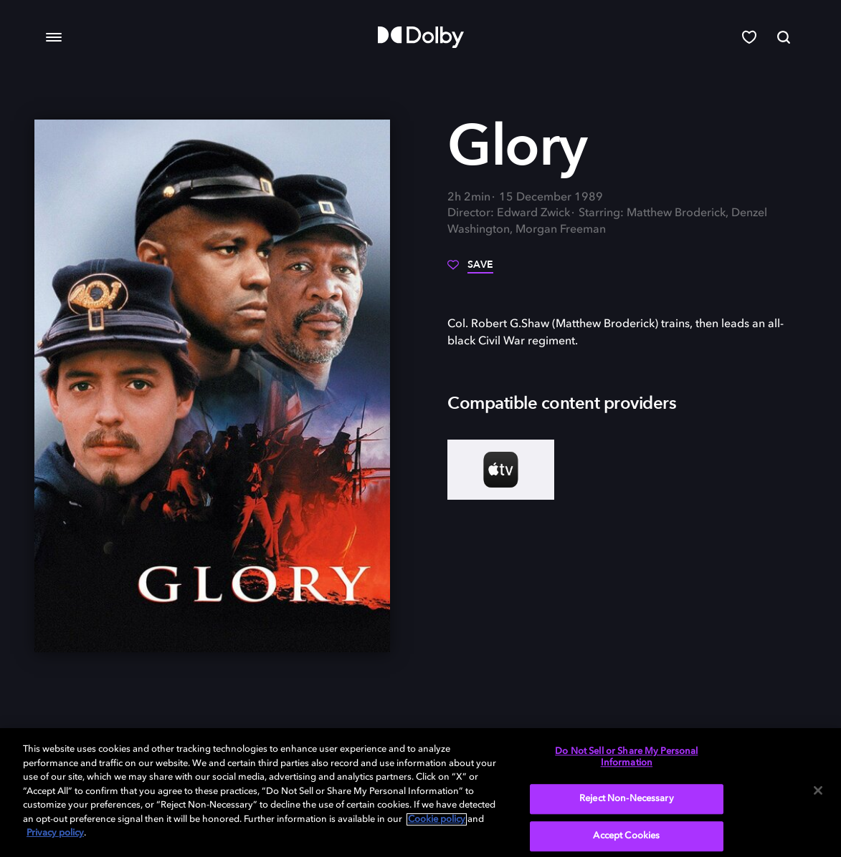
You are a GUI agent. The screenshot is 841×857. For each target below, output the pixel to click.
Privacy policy (55, 833)
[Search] (783, 37)
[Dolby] (421, 37)
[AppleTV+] (500, 470)
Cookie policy (436, 819)
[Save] (470, 270)
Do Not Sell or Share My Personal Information (626, 757)
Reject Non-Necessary (626, 799)
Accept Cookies (626, 836)
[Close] (818, 790)
